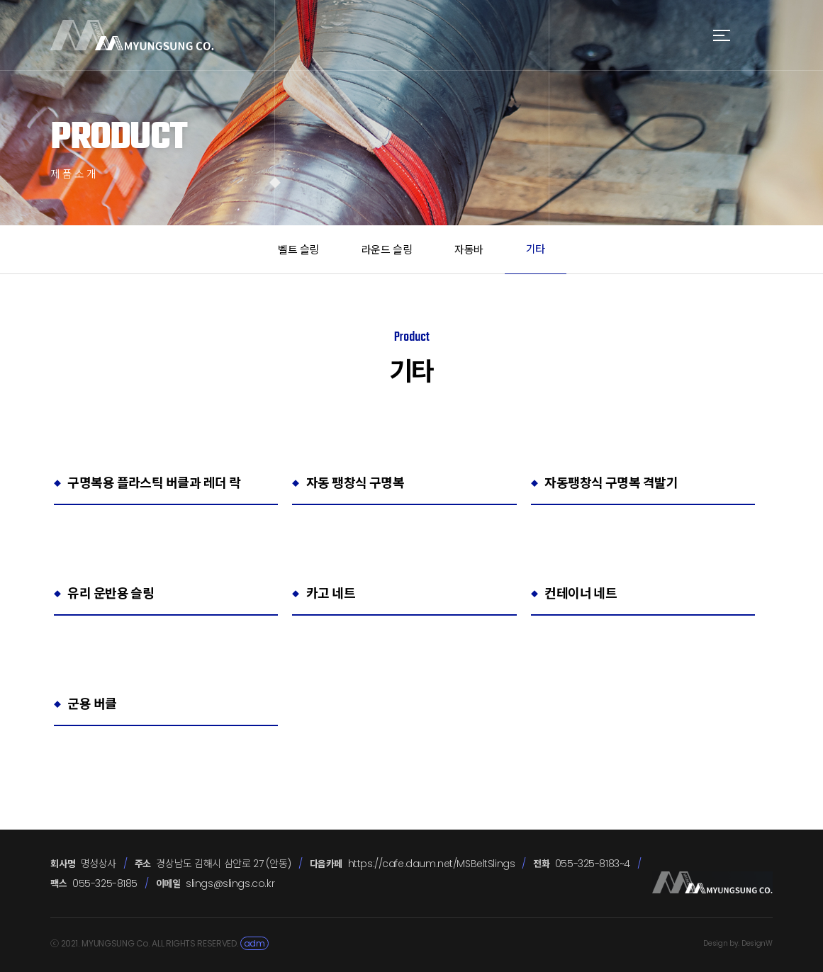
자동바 (468, 249)
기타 (535, 249)
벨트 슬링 (298, 249)
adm (254, 943)
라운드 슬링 (387, 249)
